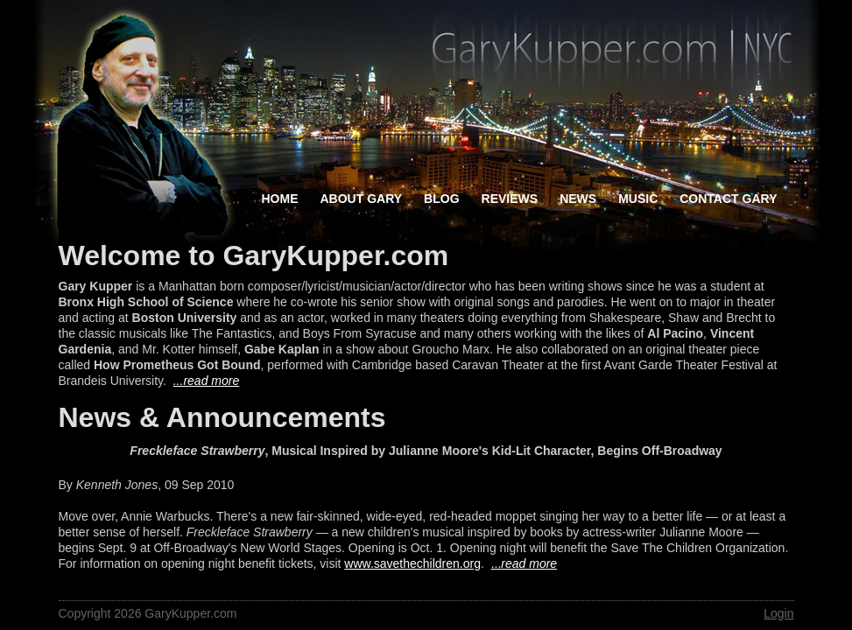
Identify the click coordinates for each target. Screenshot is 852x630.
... (524, 563)
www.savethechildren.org (412, 563)
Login (778, 613)
